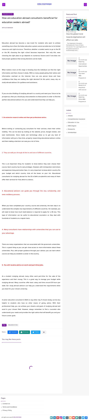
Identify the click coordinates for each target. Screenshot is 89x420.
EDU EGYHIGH (44, 4)
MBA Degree (72, 126)
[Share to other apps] (43, 332)
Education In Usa (7, 14)
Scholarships (72, 132)
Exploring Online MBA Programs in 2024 (82, 100)
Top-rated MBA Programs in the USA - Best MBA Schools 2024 (83, 76)
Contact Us (6, 403)
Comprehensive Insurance (76, 119)
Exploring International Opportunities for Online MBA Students (83, 64)
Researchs (71, 129)
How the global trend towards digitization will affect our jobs (75, 37)
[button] (13, 332)
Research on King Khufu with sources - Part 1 (83, 88)
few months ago (72, 32)
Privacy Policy (7, 410)
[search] (85, 4)
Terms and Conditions (10, 407)
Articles (70, 116)
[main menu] (3, 4)
